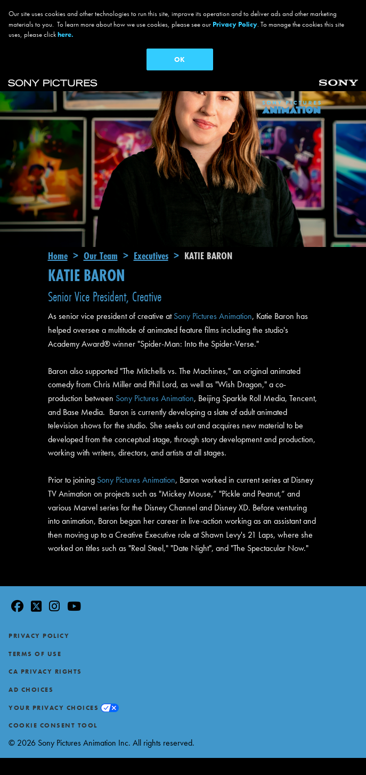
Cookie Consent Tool (53, 702)
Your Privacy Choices (54, 685)
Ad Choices (31, 666)
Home (58, 232)
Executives (151, 232)
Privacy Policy (39, 613)
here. (66, 34)
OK (179, 59)
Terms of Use (35, 631)
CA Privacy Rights (45, 649)
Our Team (101, 232)
